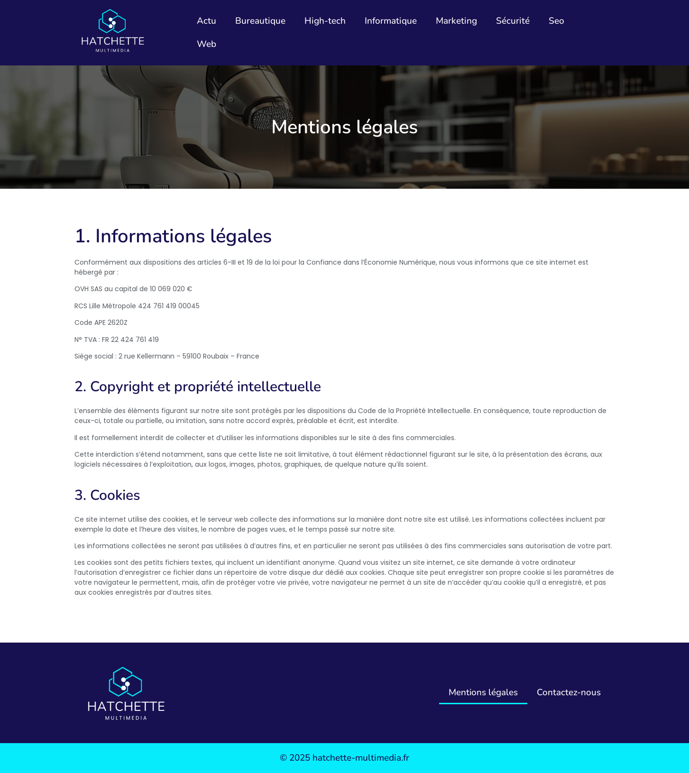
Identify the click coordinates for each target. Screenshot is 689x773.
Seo (556, 21)
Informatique (391, 21)
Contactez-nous (569, 692)
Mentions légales (483, 692)
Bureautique (260, 21)
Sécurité (513, 21)
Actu (206, 21)
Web (206, 44)
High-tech (325, 21)
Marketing (456, 21)
